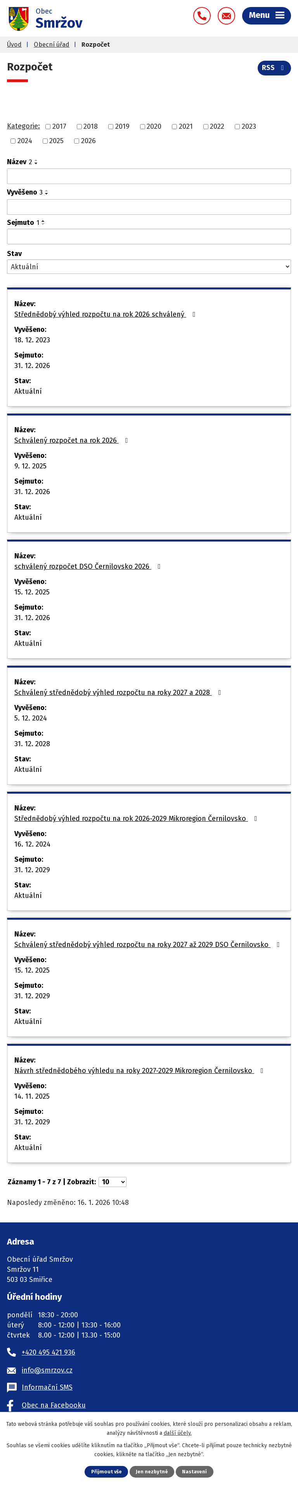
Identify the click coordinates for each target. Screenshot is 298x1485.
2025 (56, 141)
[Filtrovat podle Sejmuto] (149, 236)
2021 (186, 126)
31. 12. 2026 (32, 365)
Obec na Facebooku (54, 1405)
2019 (122, 126)
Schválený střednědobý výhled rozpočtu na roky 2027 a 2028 (119, 692)
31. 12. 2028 (32, 744)
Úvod (14, 44)
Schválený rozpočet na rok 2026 (72, 440)
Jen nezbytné (152, 1471)
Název (19, 162)
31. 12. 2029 (32, 870)
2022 (217, 126)
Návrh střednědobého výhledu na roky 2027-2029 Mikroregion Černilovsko (140, 1070)
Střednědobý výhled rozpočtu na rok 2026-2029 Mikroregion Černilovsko (137, 818)
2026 (88, 141)
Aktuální (28, 391)
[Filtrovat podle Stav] (149, 266)
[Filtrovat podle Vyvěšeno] (149, 207)
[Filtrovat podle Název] (149, 176)
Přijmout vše (106, 1471)
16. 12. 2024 (32, 844)
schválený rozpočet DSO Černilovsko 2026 (89, 566)
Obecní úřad (51, 44)
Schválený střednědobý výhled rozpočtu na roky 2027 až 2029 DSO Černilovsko (148, 944)
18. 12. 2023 (32, 340)
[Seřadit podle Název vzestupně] (36, 160)
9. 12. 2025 (30, 466)
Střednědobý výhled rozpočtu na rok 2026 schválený (106, 314)
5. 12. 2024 (30, 718)
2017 (59, 126)
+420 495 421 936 (48, 1352)
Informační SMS (47, 1387)
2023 (249, 126)
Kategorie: (23, 126)
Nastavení (194, 1471)
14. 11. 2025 (32, 1096)
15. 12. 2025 (32, 592)
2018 (90, 126)
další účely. (178, 1432)
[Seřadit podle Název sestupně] (36, 163)
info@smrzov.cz (47, 1370)
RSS (274, 67)
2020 (154, 126)
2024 (24, 141)
